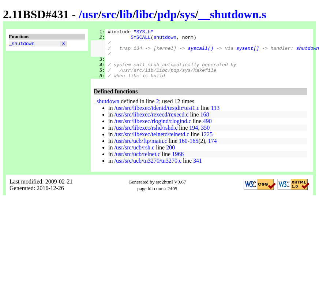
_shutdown (21, 44)
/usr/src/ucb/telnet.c (137, 164)
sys (187, 14)
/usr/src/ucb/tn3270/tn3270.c (147, 170)
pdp (167, 14)
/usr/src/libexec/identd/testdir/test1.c (156, 118)
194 (193, 137)
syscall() (200, 52)
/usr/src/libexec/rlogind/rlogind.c (152, 131)
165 (193, 151)
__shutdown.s (232, 14)
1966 (178, 164)
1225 (207, 144)
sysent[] (247, 52)
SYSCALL (141, 39)
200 (170, 157)
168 (204, 124)
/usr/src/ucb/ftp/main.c (140, 151)
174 (212, 151)
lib (126, 14)
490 (207, 131)
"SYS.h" (144, 32)
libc (145, 14)
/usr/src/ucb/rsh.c (134, 157)
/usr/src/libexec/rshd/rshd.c (145, 137)
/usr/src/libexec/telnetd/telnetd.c (151, 144)
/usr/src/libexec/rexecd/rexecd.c (151, 124)
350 (205, 137)
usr (90, 14)
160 (183, 151)
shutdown (165, 39)
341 (197, 170)
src (108, 14)
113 (215, 118)
